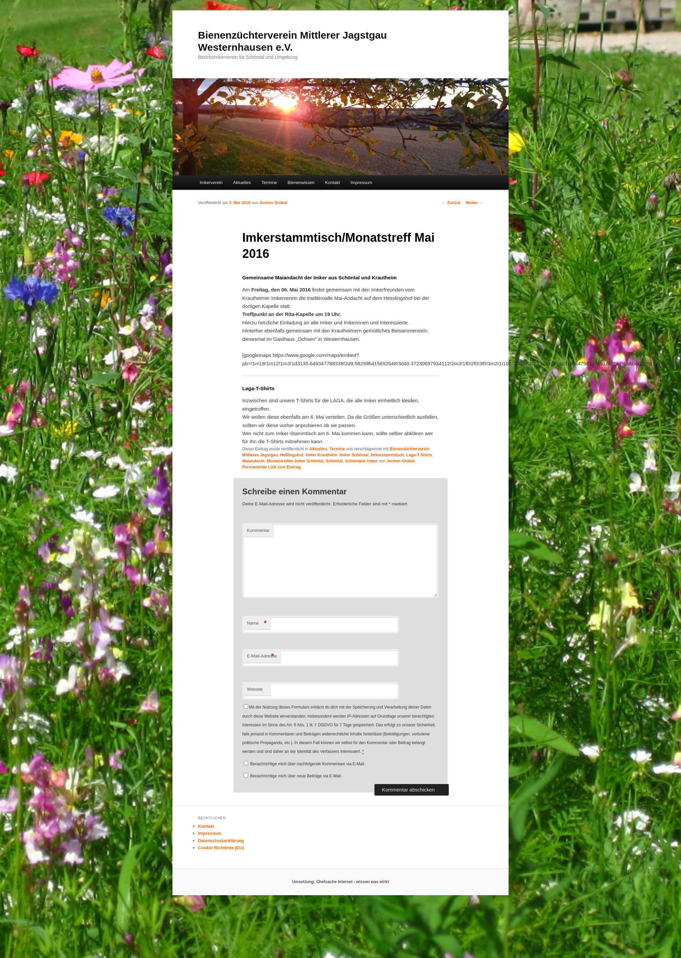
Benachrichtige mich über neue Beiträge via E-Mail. (296, 776)
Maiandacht (253, 461)
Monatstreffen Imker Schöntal (295, 461)
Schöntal (334, 461)
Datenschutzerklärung (221, 840)
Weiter (474, 202)
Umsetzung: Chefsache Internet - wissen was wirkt (340, 881)
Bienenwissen (301, 182)
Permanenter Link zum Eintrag (271, 467)
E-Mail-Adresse (262, 656)
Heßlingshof (291, 455)
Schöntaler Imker (361, 461)
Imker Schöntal (353, 455)
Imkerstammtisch (387, 455)
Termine (269, 182)
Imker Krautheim (321, 455)
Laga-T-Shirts (419, 455)
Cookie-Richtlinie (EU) (221, 847)
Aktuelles (242, 182)
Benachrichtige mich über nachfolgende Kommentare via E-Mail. (307, 764)
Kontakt (332, 182)
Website (255, 689)
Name (257, 623)
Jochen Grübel (273, 202)
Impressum (361, 182)
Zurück (451, 202)
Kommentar (258, 530)
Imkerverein (211, 182)
